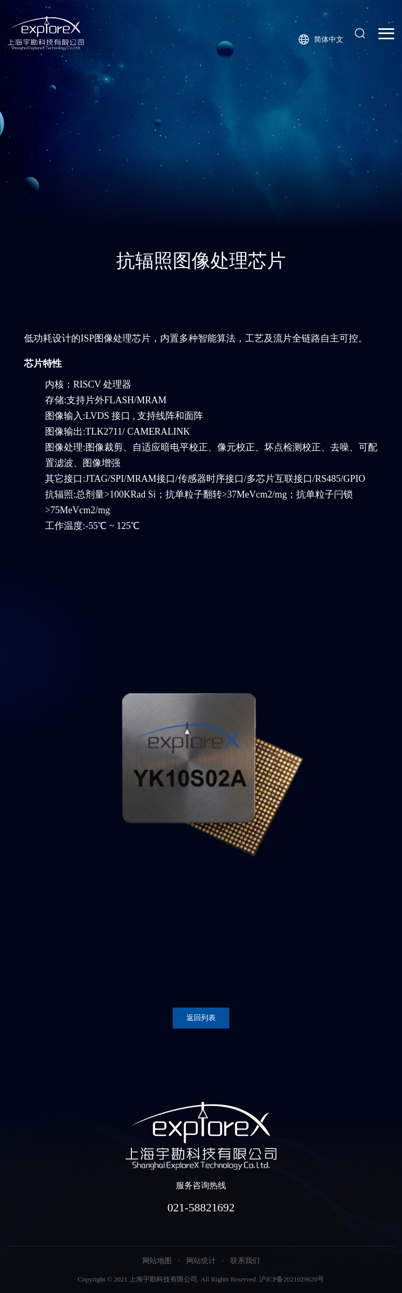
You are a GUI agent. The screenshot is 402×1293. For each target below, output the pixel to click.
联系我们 (245, 1261)
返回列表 (201, 1018)
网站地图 (157, 1261)
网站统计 (201, 1261)
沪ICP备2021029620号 (291, 1279)
